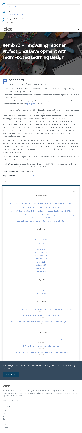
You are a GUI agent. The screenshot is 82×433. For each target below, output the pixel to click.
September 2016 (41, 252)
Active (4, 182)
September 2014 (41, 259)
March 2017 (41, 249)
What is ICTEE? (10, 375)
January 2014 (41, 262)
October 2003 (41, 271)
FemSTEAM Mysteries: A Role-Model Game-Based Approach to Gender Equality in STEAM (41, 211)
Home (4, 411)
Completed (41, 290)
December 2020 (41, 240)
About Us (5, 413)
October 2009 (41, 265)
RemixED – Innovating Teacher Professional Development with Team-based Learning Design (41, 203)
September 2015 (41, 256)
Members (5, 419)
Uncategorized (41, 293)
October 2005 (41, 268)
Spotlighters (30, 104)
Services (5, 416)
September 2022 (41, 237)
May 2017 (41, 246)
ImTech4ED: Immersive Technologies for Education (41, 207)
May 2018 (41, 243)
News (4, 425)
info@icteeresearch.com (15, 14)
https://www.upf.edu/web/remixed (28, 176)
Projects (5, 422)
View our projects (12, 6)
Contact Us (6, 427)
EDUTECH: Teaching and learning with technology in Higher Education (41, 221)
